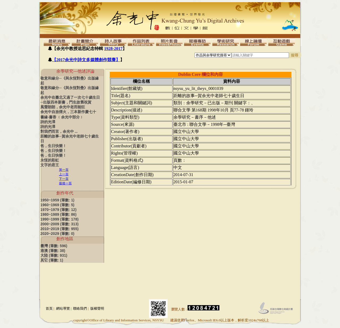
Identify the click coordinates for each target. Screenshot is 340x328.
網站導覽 (63, 308)
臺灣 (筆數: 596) (53, 246)
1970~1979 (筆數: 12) (58, 209)
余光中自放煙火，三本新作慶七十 (68, 112)
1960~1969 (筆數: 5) (57, 205)
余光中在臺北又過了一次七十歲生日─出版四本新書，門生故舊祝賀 (70, 100)
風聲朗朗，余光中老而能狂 (62, 107)
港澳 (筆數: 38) (52, 250)
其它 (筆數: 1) (51, 260)
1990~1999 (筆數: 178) (59, 219)
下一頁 (64, 179)
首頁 (49, 308)
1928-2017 (113, 48)
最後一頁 (65, 183)
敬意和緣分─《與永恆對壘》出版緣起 (69, 80)
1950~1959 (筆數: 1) (57, 200)
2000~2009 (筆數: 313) (59, 224)
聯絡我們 (80, 308)
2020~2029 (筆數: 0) (57, 233)
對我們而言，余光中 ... (59, 132)
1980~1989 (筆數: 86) (58, 214)
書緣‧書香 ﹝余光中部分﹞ (61, 117)
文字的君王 (49, 165)
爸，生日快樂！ (53, 146)
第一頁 (64, 170)
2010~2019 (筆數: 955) (59, 229)
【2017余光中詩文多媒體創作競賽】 (86, 59)
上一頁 (64, 174)
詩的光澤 (47, 122)
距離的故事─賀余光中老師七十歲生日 (69, 138)
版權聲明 (97, 308)
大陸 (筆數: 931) (53, 255)
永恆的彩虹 (49, 160)
